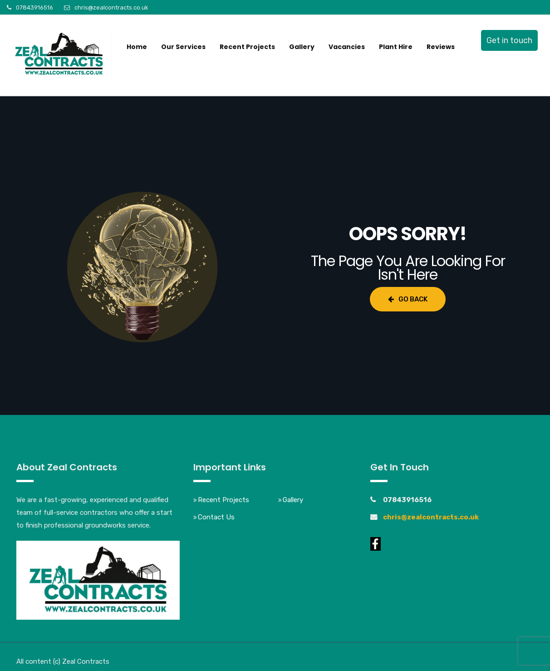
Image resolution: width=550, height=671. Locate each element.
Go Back (407, 299)
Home (137, 46)
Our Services (183, 46)
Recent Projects (247, 46)
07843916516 (34, 7)
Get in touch (509, 40)
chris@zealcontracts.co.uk (111, 7)
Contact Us (216, 517)
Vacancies (347, 46)
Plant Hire (395, 46)
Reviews (441, 46)
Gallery (301, 46)
